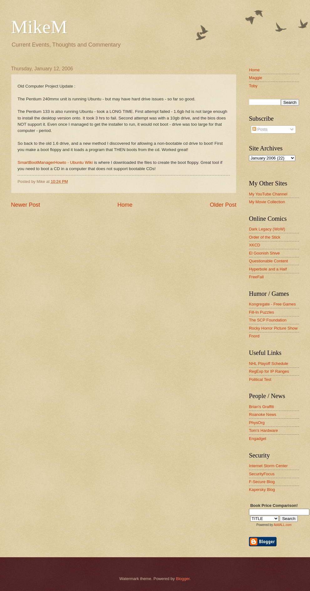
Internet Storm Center (268, 465)
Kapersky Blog (262, 489)
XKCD (254, 245)
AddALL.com (283, 525)
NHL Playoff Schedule (268, 363)
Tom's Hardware (263, 430)
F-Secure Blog (262, 481)
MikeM (39, 27)
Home (124, 205)
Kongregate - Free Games (272, 304)
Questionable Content (268, 261)
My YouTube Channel (268, 194)
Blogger (183, 578)
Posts (259, 129)
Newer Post (25, 205)
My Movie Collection (267, 202)
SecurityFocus (262, 474)
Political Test (260, 379)
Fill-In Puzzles (261, 312)
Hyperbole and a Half (268, 269)
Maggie (255, 77)
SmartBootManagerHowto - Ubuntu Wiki (55, 162)
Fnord (254, 336)
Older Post (223, 205)
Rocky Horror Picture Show (273, 328)
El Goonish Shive (264, 253)
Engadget (257, 438)
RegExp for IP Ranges (269, 371)
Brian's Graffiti (261, 406)
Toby (253, 85)
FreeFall (256, 277)
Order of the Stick (264, 237)
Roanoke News (262, 414)
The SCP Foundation (268, 320)
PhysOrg (257, 422)
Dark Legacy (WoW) (267, 229)
